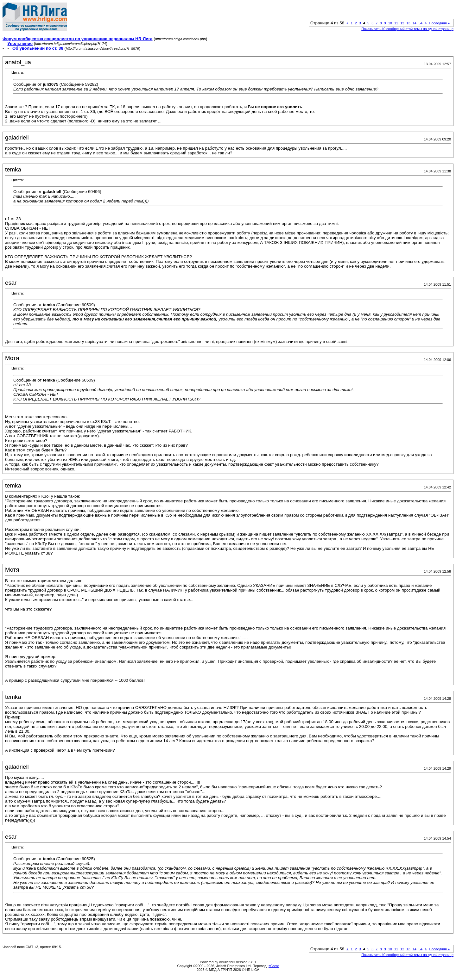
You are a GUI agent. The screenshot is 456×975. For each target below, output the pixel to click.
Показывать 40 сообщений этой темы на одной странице (407, 29)
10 (390, 23)
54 (420, 23)
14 (414, 23)
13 (408, 23)
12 (402, 23)
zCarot (274, 966)
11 (396, 23)
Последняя (439, 23)
